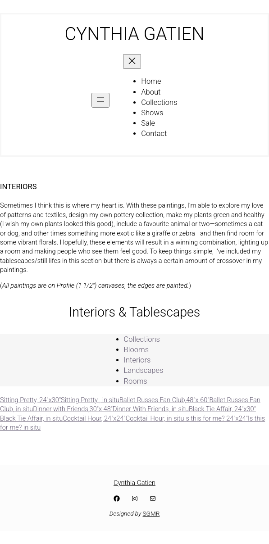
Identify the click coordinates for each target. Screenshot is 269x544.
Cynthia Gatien (134, 483)
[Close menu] (132, 61)
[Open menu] (100, 100)
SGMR (151, 513)
